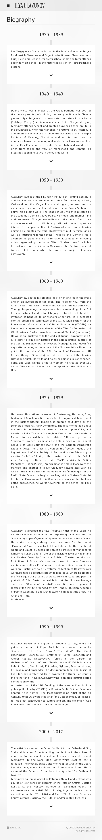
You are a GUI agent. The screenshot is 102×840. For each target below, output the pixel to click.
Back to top (14, 827)
